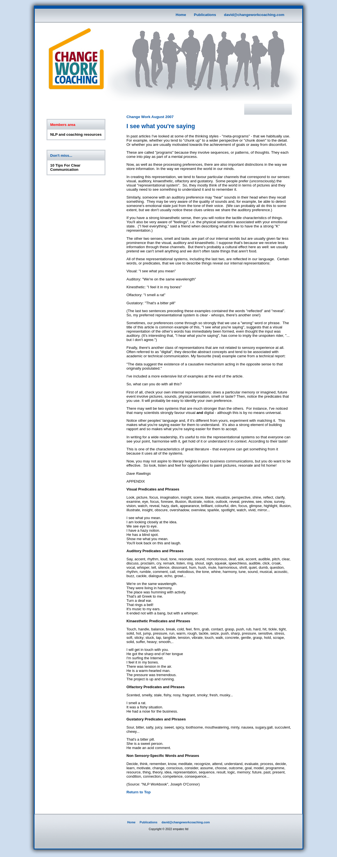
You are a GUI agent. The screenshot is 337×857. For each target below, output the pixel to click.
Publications (205, 15)
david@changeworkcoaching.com (254, 15)
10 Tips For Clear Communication (65, 167)
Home (181, 15)
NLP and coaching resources (75, 134)
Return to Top (138, 792)
